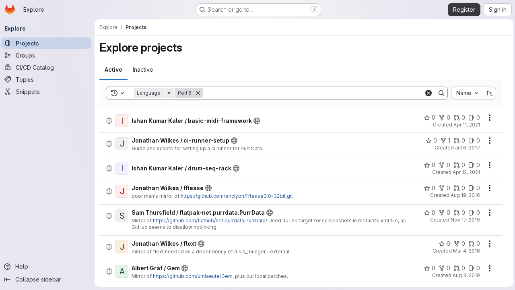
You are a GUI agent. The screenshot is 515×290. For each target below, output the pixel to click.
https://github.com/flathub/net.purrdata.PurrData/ (212, 221)
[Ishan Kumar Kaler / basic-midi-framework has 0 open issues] (472, 117)
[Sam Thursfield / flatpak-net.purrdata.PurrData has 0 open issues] (472, 212)
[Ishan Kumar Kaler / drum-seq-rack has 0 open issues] (472, 165)
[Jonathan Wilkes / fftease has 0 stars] (428, 188)
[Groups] (48, 55)
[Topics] (48, 79)
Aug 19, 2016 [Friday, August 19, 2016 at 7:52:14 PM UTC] (463, 195)
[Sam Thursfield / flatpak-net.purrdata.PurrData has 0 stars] (428, 212)
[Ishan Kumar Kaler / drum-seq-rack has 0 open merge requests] (458, 165)
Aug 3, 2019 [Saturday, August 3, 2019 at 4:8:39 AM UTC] (464, 275)
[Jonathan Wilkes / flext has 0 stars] (443, 243)
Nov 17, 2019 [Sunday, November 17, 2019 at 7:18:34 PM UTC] (463, 220)
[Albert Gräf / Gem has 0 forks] (443, 268)
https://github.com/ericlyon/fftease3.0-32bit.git (239, 196)
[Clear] (427, 93)
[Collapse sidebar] (48, 279)
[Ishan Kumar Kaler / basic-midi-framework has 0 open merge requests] (458, 117)
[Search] (313, 93)
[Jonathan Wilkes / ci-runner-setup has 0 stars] (429, 140)
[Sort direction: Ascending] (488, 93)
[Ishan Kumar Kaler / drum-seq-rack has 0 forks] (443, 165)
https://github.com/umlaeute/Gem (195, 276)
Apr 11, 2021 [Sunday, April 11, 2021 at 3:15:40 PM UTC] (465, 125)
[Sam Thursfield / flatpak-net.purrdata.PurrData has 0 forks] (443, 212)
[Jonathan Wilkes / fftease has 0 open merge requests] (458, 188)
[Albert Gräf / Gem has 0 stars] (428, 268)
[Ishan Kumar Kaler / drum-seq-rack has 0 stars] (428, 165)
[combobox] (465, 93)
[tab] (115, 70)
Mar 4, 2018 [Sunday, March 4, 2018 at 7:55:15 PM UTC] (464, 251)
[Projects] (48, 43)
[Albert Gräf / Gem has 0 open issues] (472, 268)
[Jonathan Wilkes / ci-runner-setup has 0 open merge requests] (458, 140)
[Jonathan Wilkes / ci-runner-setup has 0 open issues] (472, 140)
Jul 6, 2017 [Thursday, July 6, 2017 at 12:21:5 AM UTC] (465, 148)
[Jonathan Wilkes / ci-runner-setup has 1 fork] (444, 140)
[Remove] (200, 93)
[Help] (48, 266)
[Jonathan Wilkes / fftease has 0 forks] (443, 188)
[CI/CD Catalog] (48, 67)
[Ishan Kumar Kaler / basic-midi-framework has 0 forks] (443, 117)
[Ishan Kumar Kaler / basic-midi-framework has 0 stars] (428, 117)
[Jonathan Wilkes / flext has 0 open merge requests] (472, 243)
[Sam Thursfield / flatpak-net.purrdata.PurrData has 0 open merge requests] (458, 212)
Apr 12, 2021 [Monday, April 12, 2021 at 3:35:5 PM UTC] (464, 172)
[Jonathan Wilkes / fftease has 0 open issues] (472, 188)
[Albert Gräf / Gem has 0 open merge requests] (458, 268)
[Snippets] (48, 91)
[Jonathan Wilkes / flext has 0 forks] (458, 243)
